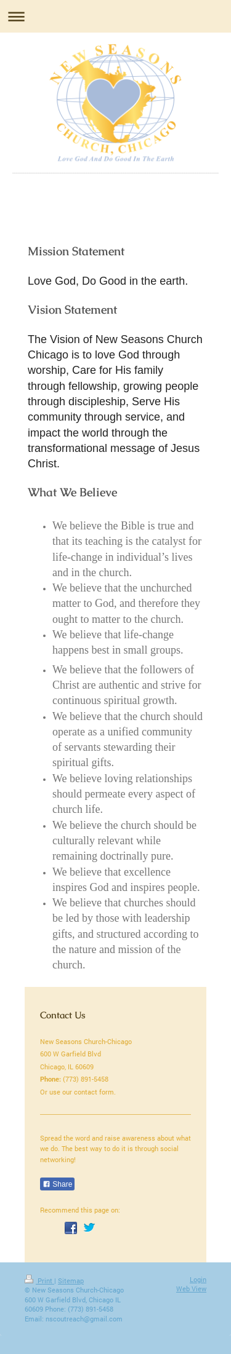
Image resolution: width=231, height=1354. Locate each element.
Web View (191, 1288)
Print (39, 1280)
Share (57, 1184)
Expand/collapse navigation (115, 16)
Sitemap (71, 1280)
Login (198, 1279)
